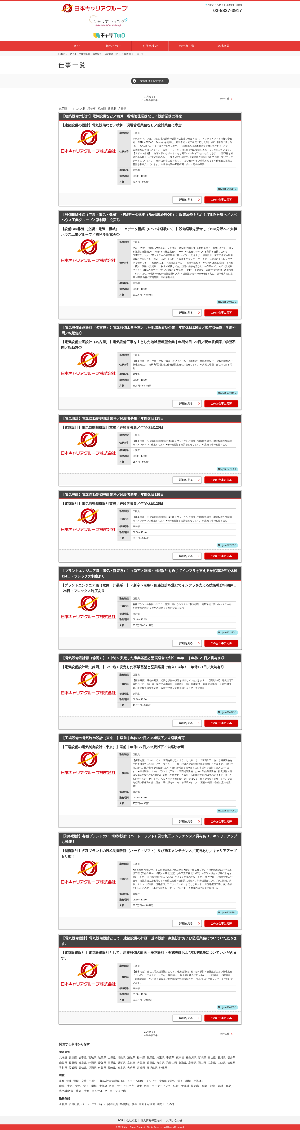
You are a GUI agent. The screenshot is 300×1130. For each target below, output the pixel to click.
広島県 (212, 1062)
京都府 (131, 1062)
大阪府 (141, 1062)
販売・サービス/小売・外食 (125, 1085)
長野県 (73, 1062)
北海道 (63, 1057)
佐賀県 (102, 1067)
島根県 (192, 1062)
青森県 (73, 1057)
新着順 (91, 108)
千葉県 (170, 1057)
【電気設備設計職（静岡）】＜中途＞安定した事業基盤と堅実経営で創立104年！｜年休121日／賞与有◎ (142, 658)
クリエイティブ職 (115, 1090)
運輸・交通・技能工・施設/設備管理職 (96, 1080)
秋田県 (102, 1057)
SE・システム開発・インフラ (139, 1080)
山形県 (112, 1057)
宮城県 (92, 1057)
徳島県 (231, 1062)
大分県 (131, 1067)
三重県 (112, 1062)
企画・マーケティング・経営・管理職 (166, 1085)
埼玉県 (161, 1057)
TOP (76, 46)
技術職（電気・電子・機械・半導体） (181, 1080)
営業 (69, 1080)
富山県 (212, 1057)
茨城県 (131, 1057)
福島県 (121, 1057)
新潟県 (202, 1057)
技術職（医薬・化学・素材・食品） (212, 1085)
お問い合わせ (174, 1120)
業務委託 (125, 1104)
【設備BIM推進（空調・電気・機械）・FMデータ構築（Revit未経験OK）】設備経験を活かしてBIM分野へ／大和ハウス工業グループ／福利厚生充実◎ (149, 217)
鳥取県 (183, 1062)
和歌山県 (171, 1062)
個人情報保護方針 (152, 1120)
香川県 (63, 1067)
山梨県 (63, 1062)
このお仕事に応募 (221, 199)
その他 (170, 1104)
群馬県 (151, 1057)
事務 (61, 1080)
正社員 (63, 1104)
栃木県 (141, 1057)
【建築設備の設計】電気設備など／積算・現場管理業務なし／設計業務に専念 (121, 116)
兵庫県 (151, 1062)
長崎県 (112, 1067)
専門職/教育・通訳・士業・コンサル (81, 1090)
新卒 (134, 1104)
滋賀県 (121, 1062)
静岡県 (92, 1062)
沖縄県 (163, 1067)
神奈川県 (191, 1057)
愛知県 (102, 1062)
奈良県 (161, 1062)
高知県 (83, 1067)
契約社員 (112, 1104)
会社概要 (223, 46)
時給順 (102, 108)
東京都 (180, 1057)
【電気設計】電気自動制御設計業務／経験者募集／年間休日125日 (112, 418)
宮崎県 (141, 1067)
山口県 (222, 1062)
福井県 (231, 1057)
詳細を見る (186, 199)
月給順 (122, 108)
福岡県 (92, 1067)
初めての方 (113, 46)
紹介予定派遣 (147, 1104)
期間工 (161, 1104)
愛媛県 (73, 1067)
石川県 (222, 1057)
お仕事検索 (150, 46)
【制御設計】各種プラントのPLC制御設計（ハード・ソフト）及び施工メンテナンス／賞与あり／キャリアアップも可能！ (149, 839)
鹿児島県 (152, 1067)
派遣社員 (74, 1104)
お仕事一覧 (186, 46)
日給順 (112, 108)
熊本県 (121, 1067)
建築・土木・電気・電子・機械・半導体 (83, 1085)
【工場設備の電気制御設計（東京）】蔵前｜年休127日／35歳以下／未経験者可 (123, 738)
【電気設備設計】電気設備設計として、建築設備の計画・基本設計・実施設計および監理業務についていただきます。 (149, 941)
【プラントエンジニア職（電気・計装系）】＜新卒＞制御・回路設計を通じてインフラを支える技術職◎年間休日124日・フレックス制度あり (149, 573)
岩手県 (83, 1057)
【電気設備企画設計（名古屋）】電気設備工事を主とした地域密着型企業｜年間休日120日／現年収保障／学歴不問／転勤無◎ (148, 330)
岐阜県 (83, 1062)
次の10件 (224, 98)
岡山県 (202, 1062)
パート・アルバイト (93, 1104)
